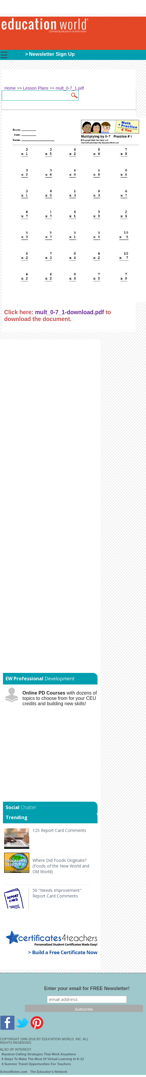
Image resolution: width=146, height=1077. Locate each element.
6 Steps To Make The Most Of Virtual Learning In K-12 (43, 1059)
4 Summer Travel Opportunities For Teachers (36, 1064)
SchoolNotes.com (13, 1071)
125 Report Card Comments (59, 830)
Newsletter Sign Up (52, 54)
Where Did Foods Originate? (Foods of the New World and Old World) (61, 865)
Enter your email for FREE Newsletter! (87, 988)
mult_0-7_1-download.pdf (69, 312)
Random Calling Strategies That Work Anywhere (39, 1054)
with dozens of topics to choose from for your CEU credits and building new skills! (59, 698)
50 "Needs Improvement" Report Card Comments (57, 893)
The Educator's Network (48, 1071)
